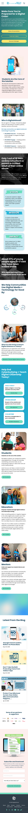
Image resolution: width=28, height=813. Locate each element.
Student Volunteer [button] (14, 421)
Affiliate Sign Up (17, 806)
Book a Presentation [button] (14, 31)
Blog (8, 805)
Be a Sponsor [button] (14, 407)
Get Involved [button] (6, 477)
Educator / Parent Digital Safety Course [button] (13, 359)
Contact (18, 805)
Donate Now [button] (14, 393)
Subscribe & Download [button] (14, 786)
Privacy (23, 805)
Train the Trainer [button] (14, 36)
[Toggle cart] (24, 3)
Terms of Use (10, 806)
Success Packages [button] (14, 41)
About (4, 805)
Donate (12, 805)
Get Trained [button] (6, 534)
